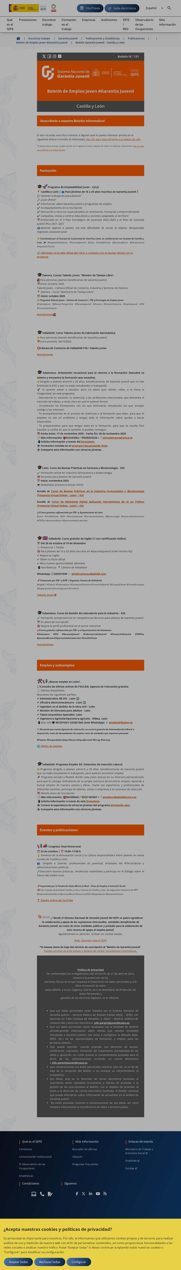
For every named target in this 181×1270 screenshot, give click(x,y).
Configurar (79, 1262)
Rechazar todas (49, 1262)
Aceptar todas (18, 1262)
